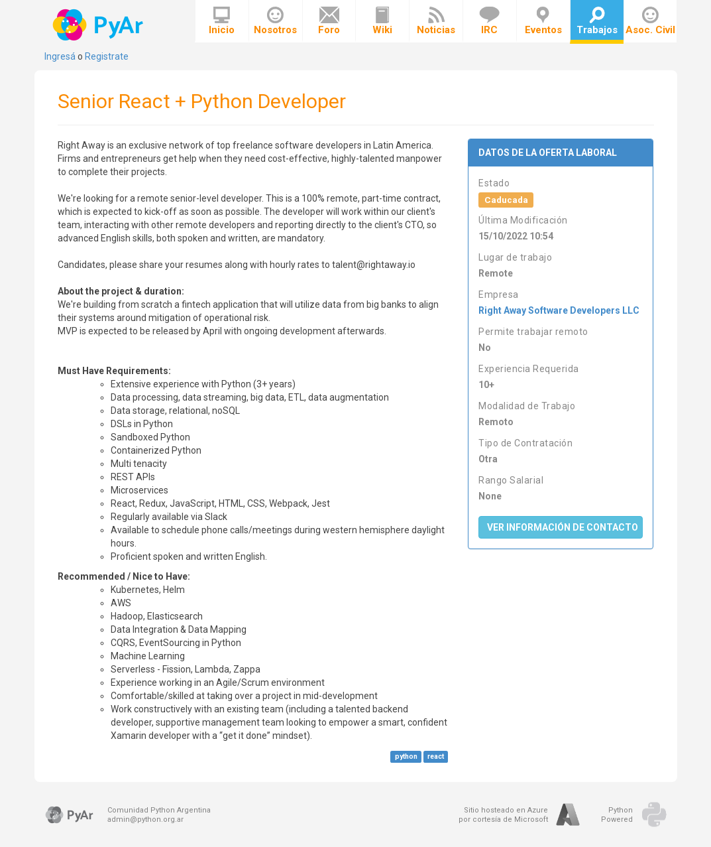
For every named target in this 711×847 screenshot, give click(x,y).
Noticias (436, 21)
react (435, 756)
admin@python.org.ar (145, 819)
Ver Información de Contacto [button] (562, 527)
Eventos (543, 21)
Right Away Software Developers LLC (558, 310)
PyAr (99, 25)
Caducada (506, 199)
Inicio (222, 21)
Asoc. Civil (650, 21)
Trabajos (597, 21)
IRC (489, 21)
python (406, 756)
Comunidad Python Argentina (159, 810)
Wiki (382, 21)
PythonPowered (617, 815)
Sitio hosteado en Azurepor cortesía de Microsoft (503, 815)
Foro (329, 21)
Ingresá (60, 56)
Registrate (107, 56)
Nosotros (275, 21)
